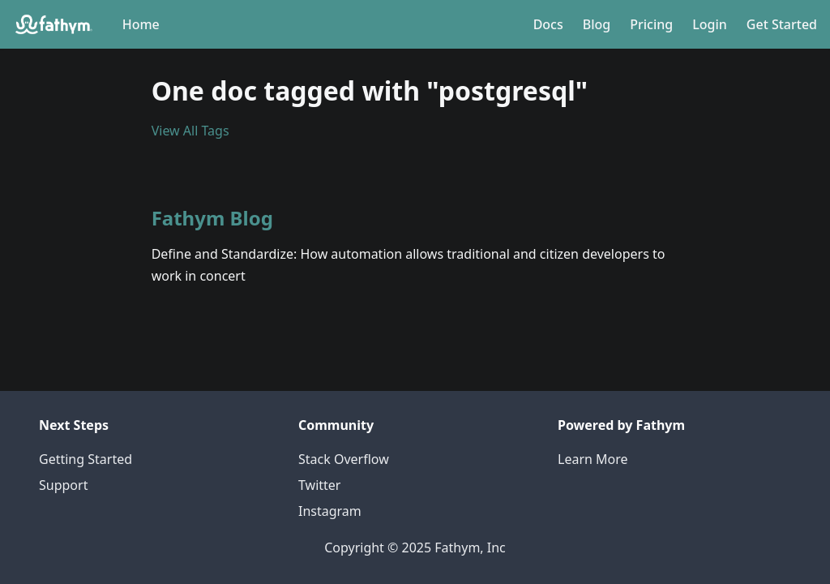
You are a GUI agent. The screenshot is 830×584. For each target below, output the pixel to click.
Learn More (593, 459)
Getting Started (85, 459)
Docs (548, 24)
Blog (596, 24)
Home (141, 24)
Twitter (319, 485)
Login (709, 24)
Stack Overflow (343, 459)
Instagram (330, 511)
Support (63, 485)
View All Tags (190, 131)
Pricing (651, 24)
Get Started (782, 24)
